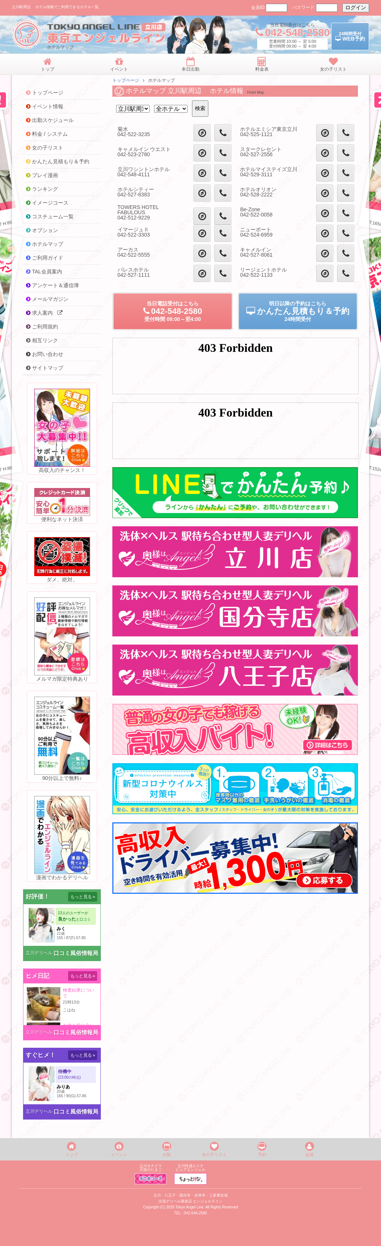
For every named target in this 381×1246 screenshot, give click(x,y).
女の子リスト (214, 1149)
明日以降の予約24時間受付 (298, 311)
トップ (71, 1149)
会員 (309, 1149)
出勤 (166, 1149)
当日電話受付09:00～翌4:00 (172, 311)
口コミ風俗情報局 (76, 953)
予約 (261, 1149)
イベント (119, 1149)
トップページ (125, 80)
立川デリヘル (39, 953)
